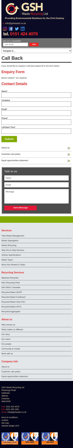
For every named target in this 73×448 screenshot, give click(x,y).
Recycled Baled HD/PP (11, 292)
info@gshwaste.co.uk (15, 23)
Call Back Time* (8, 127)
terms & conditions (9, 417)
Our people (6, 344)
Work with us (7, 353)
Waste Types (7, 260)
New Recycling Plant (10, 282)
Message (36, 196)
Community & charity (10, 349)
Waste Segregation (9, 240)
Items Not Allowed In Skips (13, 264)
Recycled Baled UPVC (11, 306)
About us (5, 148)
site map (5, 423)
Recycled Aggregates (10, 311)
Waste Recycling (8, 245)
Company (5, 100)
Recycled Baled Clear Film (13, 302)
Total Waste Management (12, 236)
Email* (4, 109)
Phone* (4, 118)
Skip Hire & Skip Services (12, 250)
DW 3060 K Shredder (11, 287)
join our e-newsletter (12, 41)
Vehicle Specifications (11, 255)
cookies (4, 420)
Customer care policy (10, 154)
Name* (4, 91)
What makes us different (12, 329)
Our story (5, 334)
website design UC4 (10, 426)
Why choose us (8, 325)
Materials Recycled (9, 278)
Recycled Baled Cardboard (13, 297)
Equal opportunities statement (14, 160)
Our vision (5, 339)
